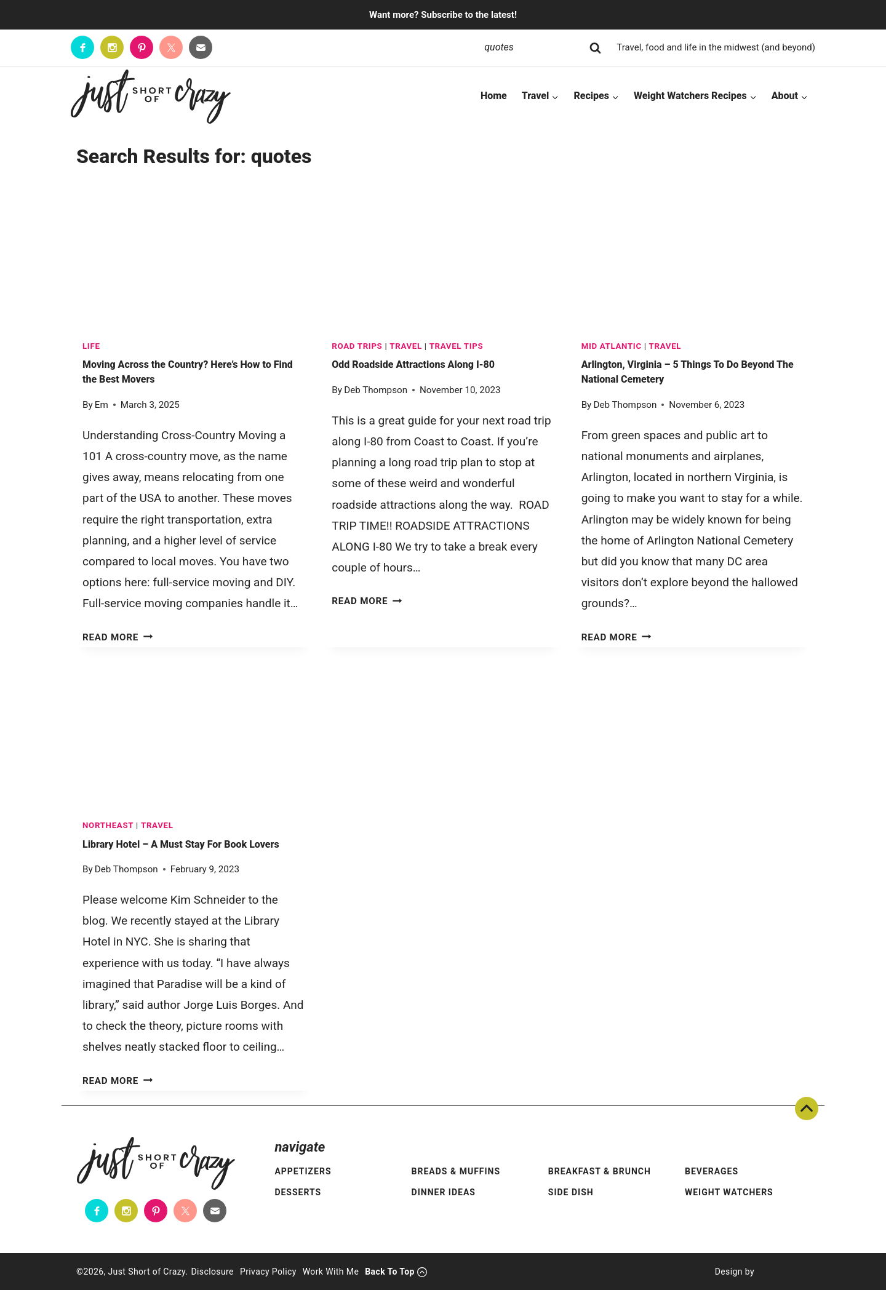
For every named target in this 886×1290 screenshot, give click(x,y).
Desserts (297, 1192)
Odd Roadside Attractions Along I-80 (413, 364)
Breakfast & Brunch (599, 1171)
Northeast (108, 825)
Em (101, 404)
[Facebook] (82, 47)
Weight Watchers (729, 1192)
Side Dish (571, 1192)
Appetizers (302, 1171)
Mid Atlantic (611, 346)
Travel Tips (456, 346)
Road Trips (357, 346)
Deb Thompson (375, 390)
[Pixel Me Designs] (782, 1271)
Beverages (711, 1171)
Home (494, 96)
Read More (117, 637)
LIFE (91, 346)
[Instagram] (112, 47)
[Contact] (200, 47)
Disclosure (212, 1271)
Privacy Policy (268, 1271)
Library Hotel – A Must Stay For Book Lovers (180, 844)
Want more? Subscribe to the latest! (443, 14)
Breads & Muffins (456, 1171)
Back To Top (806, 1108)
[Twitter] (171, 47)
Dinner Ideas (444, 1192)
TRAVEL (405, 346)
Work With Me (331, 1271)
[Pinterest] (141, 47)
